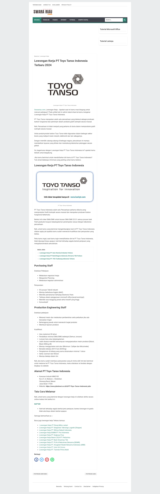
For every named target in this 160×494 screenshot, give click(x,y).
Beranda (37, 20)
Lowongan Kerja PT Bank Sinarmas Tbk (53, 440)
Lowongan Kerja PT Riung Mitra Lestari (54, 425)
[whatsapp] (52, 460)
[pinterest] (47, 460)
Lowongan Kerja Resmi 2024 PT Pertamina (54, 437)
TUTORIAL (72, 20)
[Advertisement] (65, 39)
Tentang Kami (37, 5)
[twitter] (42, 460)
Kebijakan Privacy (98, 486)
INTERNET (63, 20)
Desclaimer (87, 486)
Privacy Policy (66, 5)
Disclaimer (56, 5)
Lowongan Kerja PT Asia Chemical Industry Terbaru (56, 253)
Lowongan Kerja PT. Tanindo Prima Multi (54, 450)
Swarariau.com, (40, 110)
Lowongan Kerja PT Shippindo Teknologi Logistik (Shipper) (60, 428)
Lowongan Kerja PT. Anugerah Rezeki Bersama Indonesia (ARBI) (62, 445)
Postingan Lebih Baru (40, 474)
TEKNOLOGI (46, 20)
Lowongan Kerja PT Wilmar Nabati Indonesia (55, 430)
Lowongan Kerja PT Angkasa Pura (51, 435)
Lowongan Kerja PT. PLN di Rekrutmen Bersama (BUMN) (59, 442)
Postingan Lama (91, 474)
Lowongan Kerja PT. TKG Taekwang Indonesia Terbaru (57, 259)
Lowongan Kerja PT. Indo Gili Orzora (52, 447)
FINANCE (55, 20)
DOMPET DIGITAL (83, 20)
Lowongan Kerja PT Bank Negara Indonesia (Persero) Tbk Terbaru (60, 256)
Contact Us (47, 5)
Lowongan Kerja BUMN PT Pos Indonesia (54, 433)
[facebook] (36, 460)
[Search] (114, 20)
